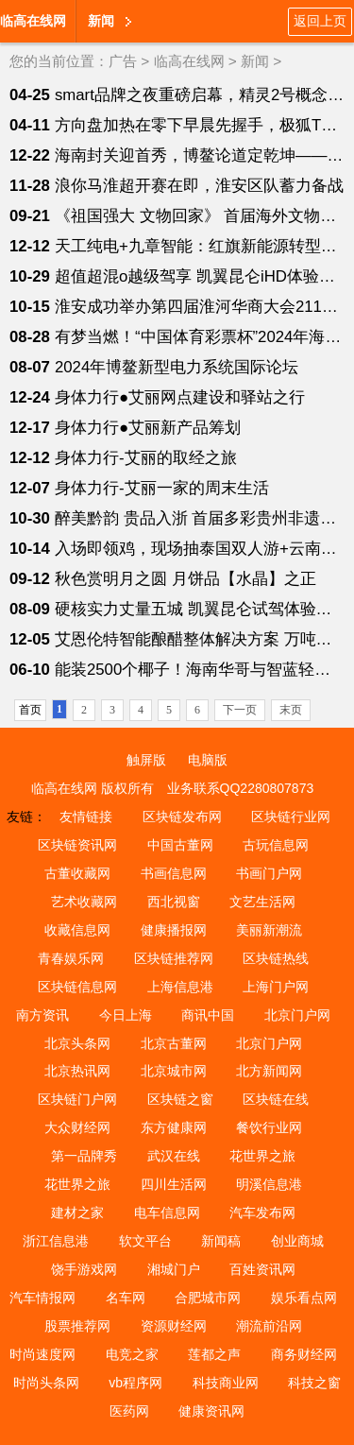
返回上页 (320, 20)
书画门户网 (269, 873)
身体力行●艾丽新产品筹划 (148, 428)
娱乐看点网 (304, 1297)
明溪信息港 (269, 1184)
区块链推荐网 (173, 958)
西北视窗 (173, 901)
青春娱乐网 (71, 958)
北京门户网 (297, 1015)
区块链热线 (276, 958)
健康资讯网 (211, 1411)
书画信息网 (174, 873)
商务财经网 (304, 1354)
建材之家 (77, 1212)
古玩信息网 (276, 844)
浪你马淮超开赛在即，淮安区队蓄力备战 (199, 186)
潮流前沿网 (269, 1325)
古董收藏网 (77, 873)
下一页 (240, 709)
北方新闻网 (269, 1070)
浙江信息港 (56, 1240)
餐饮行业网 (269, 1127)
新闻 (101, 20)
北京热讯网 (77, 1070)
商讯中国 (207, 1015)
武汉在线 (173, 1155)
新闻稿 (221, 1240)
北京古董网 (174, 1043)
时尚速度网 (42, 1354)
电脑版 (208, 759)
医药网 (129, 1411)
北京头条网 (77, 1043)
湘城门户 (173, 1269)
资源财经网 (174, 1325)
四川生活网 (174, 1184)
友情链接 (85, 816)
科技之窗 (314, 1382)
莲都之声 (214, 1354)
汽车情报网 (42, 1297)
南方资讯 (42, 1015)
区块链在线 (276, 1099)
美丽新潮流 (269, 930)
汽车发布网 (262, 1212)
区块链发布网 (182, 816)
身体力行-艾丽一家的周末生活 (162, 488)
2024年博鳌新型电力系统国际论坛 (176, 367)
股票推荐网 (77, 1325)
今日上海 (125, 1015)
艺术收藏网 (84, 901)
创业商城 (297, 1240)
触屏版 (146, 759)
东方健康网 (174, 1127)
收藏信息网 (77, 930)
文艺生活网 (262, 901)
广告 (123, 61)
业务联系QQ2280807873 (240, 788)
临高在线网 (33, 20)
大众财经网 (77, 1127)
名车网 (125, 1297)
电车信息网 (167, 1212)
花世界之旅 (262, 1155)
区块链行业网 (290, 816)
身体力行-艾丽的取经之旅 (146, 458)
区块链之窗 (180, 1099)
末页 (290, 709)
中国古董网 (180, 844)
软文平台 (145, 1240)
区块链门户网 (77, 1099)
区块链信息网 (77, 986)
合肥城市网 (208, 1297)
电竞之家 (132, 1354)
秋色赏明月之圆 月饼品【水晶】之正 (185, 579)
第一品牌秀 (84, 1155)
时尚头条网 (46, 1382)
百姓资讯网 (262, 1269)
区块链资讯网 (77, 844)
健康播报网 (174, 930)
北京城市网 (174, 1070)
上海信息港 (180, 986)
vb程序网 (135, 1382)
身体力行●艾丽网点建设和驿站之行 (180, 397)
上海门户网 (276, 986)
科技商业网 (226, 1382)
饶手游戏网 (84, 1269)
